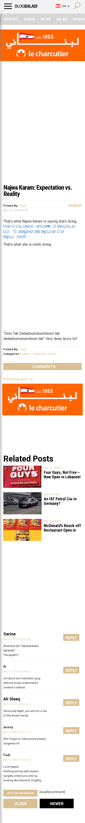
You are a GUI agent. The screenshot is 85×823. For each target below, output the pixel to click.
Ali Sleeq (11, 699)
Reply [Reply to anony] (71, 731)
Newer (56, 803)
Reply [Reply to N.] (71, 670)
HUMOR (25, 354)
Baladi (61, 19)
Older (20, 803)
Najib (22, 205)
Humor (29, 19)
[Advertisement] (42, 136)
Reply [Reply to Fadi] (71, 758)
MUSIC (52, 354)
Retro (46, 19)
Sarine (9, 634)
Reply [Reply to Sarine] (71, 637)
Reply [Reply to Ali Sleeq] (71, 702)
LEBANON (39, 354)
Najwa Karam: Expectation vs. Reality (37, 191)
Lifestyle (10, 19)
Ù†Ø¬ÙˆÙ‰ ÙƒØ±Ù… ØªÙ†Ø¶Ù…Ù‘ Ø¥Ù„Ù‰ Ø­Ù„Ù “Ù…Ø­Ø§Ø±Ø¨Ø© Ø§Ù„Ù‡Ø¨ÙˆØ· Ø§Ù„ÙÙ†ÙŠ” (39, 231)
